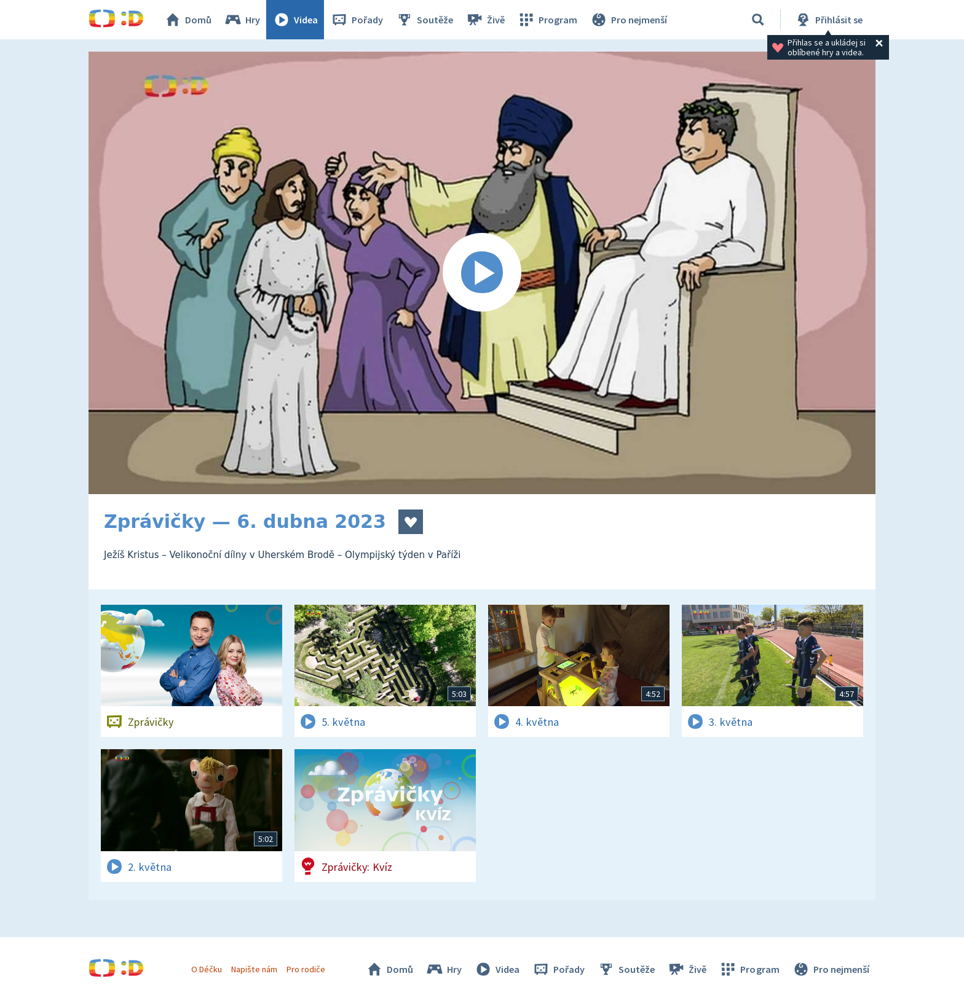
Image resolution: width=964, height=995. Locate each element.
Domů (187, 19)
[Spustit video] (482, 273)
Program (547, 19)
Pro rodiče (305, 969)
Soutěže (424, 19)
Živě (485, 19)
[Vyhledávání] (758, 19)
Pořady (356, 19)
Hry (242, 19)
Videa (295, 19)
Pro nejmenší (628, 19)
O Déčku (206, 969)
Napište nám (254, 969)
